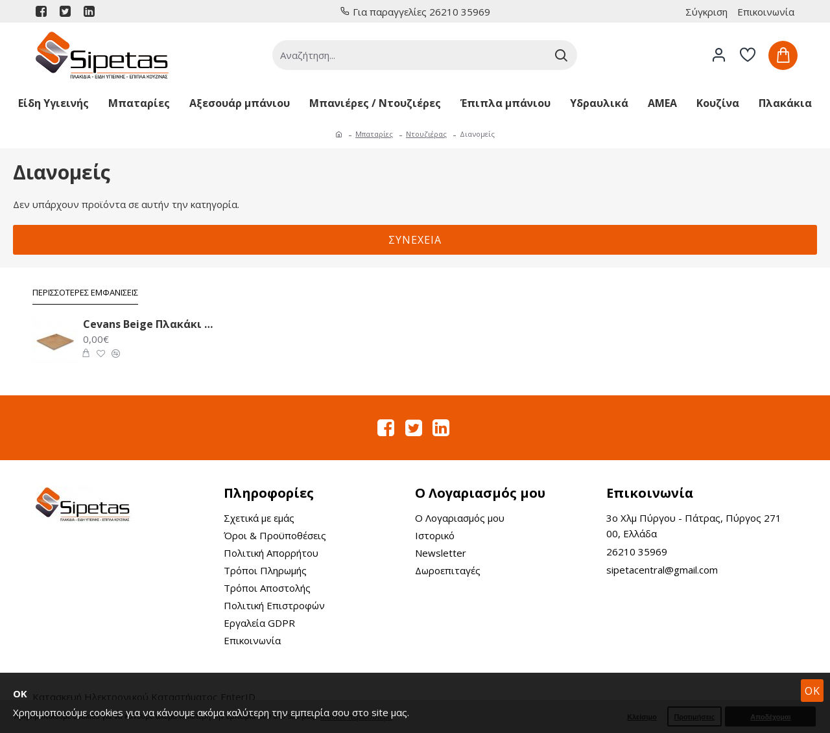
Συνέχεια (415, 240)
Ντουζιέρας (426, 134)
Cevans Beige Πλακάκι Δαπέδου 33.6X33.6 (148, 324)
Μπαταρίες (374, 134)
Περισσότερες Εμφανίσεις (85, 292)
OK (812, 691)
